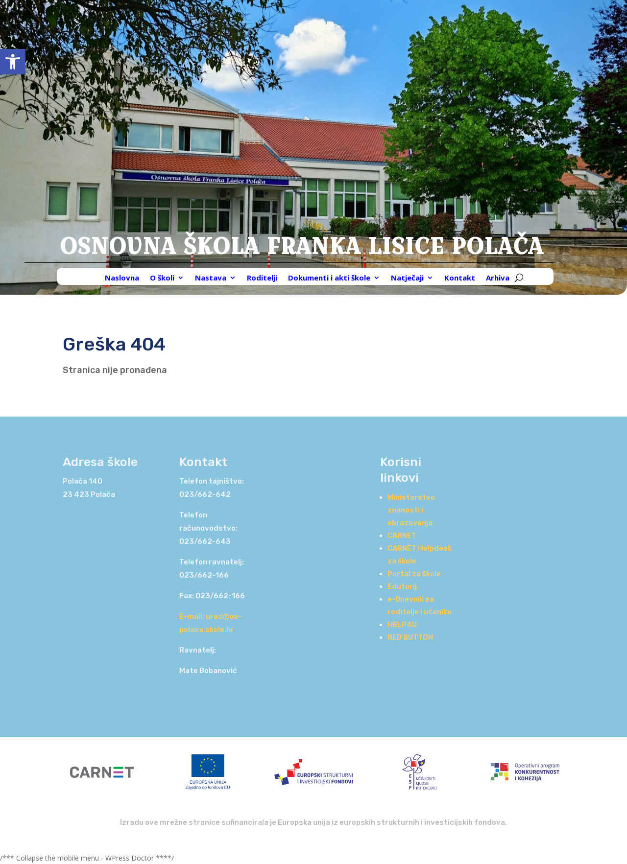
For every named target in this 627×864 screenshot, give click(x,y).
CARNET (401, 535)
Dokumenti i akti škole (329, 278)
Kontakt (459, 278)
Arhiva (497, 278)
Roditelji (262, 278)
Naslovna (122, 278)
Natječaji (407, 278)
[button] (12, 61)
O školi (162, 278)
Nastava (210, 278)
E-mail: (192, 616)
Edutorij (402, 586)
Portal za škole (414, 573)
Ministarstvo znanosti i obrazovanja (411, 510)
